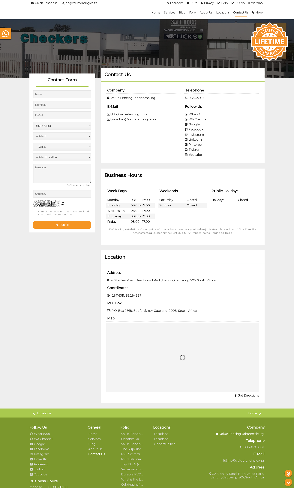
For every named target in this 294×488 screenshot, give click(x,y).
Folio (192, 12)
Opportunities (164, 444)
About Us (206, 12)
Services (169, 12)
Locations (223, 12)
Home (156, 12)
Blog (182, 12)
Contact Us (240, 12)
